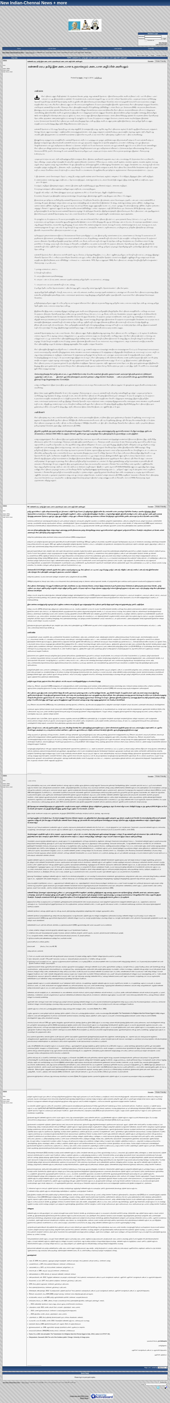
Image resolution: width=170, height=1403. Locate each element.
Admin (5, 60)
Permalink (150, 61)
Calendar (151, 48)
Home (19, 48)
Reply (153, 55)
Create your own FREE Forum (79, 1396)
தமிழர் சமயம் (30, 52)
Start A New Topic (143, 55)
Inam (80, 78)
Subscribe (163, 1382)
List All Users (52, 48)
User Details (118, 48)
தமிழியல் (98, 78)
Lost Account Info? (161, 44)
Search (85, 48)
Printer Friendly (161, 55)
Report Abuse (84, 1398)
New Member (163, 43)
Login (164, 38)
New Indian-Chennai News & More (13, 52)
